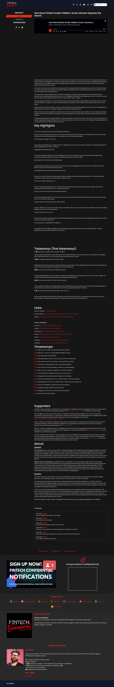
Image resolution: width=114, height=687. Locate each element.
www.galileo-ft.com (50, 311)
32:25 (35, 373)
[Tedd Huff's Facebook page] (26, 673)
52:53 (35, 387)
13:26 (35, 361)
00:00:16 (44, 537)
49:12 (35, 385)
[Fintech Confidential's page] (87, 5)
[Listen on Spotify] (13, 601)
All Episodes (56, 551)
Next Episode (43, 551)
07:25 (36, 353)
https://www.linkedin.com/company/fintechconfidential (55, 334)
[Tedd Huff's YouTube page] (33, 673)
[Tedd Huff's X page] (28, 673)
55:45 (36, 393)
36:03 (36, 379)
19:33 (35, 364)
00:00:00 (44, 513)
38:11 (35, 382)
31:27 (35, 370)
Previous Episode (69, 551)
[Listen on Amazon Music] (70, 601)
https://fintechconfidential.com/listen (50, 328)
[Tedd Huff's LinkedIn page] (31, 673)
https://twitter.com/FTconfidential (49, 337)
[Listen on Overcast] (55, 601)
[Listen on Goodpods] (56, 607)
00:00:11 (44, 532)
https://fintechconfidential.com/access (53, 331)
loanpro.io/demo (93, 438)
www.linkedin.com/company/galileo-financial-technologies (61, 314)
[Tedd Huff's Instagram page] (29, 673)
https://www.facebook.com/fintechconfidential (54, 343)
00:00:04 (44, 523)
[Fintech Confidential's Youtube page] (83, 5)
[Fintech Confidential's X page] (76, 5)
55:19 (35, 390)
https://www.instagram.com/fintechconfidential (54, 340)
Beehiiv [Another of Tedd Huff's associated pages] (28, 676)
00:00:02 (44, 518)
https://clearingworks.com (75, 411)
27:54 (36, 367)
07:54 (36, 356)
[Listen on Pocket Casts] (86, 601)
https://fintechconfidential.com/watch (50, 325)
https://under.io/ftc (66, 425)
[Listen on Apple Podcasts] (27, 601)
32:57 (35, 376)
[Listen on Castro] (99, 601)
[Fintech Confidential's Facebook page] (73, 5)
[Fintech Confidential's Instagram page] (79, 5)
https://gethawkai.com (94, 430)
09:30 (36, 358)
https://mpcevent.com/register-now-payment (48, 419)
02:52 (36, 350)
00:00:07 (44, 527)
